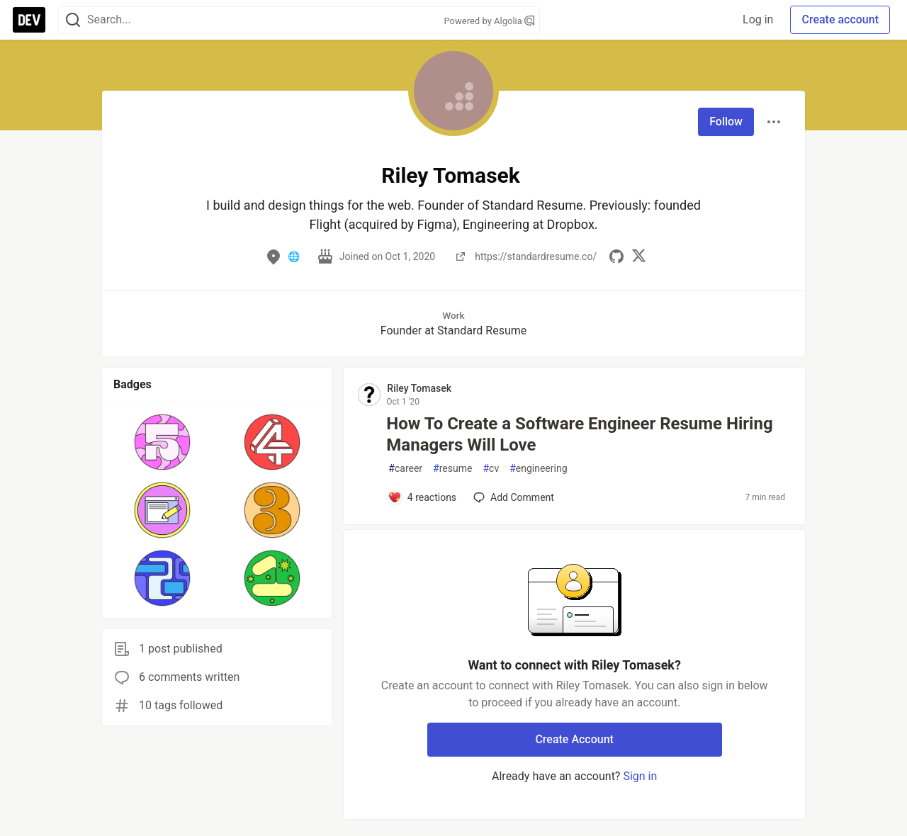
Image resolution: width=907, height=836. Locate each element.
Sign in (640, 776)
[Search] (73, 20)
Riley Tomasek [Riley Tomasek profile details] (419, 388)
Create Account (574, 739)
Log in (758, 19)
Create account (840, 19)
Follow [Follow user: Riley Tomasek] (726, 121)
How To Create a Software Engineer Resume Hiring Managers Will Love (579, 434)
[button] (162, 442)
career (405, 468)
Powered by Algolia (489, 21)
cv (491, 468)
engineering (538, 468)
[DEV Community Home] (29, 20)
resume (452, 468)
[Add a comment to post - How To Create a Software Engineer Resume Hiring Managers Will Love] (422, 497)
